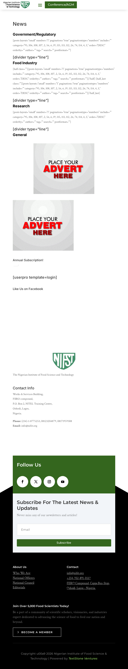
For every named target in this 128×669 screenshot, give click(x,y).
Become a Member (37, 632)
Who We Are (21, 573)
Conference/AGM (61, 4)
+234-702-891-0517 (79, 578)
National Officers (24, 578)
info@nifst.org (75, 573)
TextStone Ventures (83, 658)
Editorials (19, 587)
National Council (23, 583)
